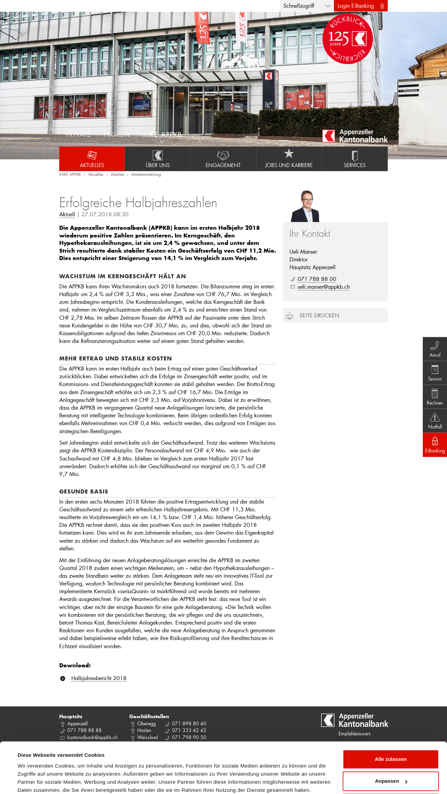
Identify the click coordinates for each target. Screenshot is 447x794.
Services (355, 158)
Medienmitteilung (146, 175)
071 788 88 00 (317, 278)
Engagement (223, 158)
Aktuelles (92, 158)
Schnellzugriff (298, 5)
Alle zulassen (391, 723)
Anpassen (391, 745)
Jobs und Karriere (289, 158)
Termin (434, 372)
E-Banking (434, 446)
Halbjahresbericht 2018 (99, 677)
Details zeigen (34, 781)
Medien (117, 175)
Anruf (434, 347)
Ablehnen (390, 767)
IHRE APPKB (69, 175)
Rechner (434, 397)
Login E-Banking (356, 5)
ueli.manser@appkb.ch (324, 286)
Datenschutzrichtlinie (45, 762)
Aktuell (67, 214)
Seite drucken (319, 315)
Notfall (434, 422)
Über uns (157, 158)
